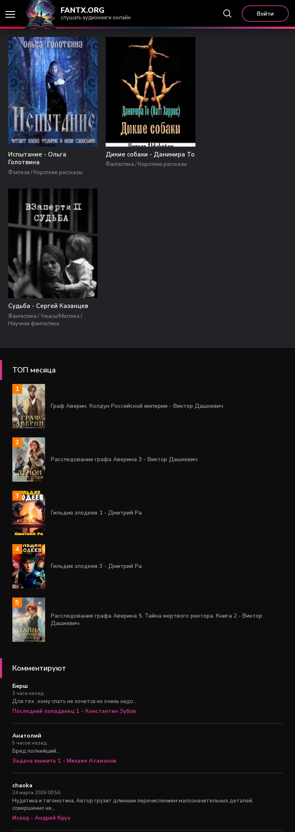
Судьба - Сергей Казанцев (239, 155)
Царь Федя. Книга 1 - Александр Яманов (68, 766)
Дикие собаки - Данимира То (143, 159)
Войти (265, 14)
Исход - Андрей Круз (41, 667)
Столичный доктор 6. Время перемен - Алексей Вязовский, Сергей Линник (114, 717)
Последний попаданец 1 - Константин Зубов (74, 560)
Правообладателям (203, 816)
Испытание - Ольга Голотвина (37, 159)
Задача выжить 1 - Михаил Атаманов (64, 610)
